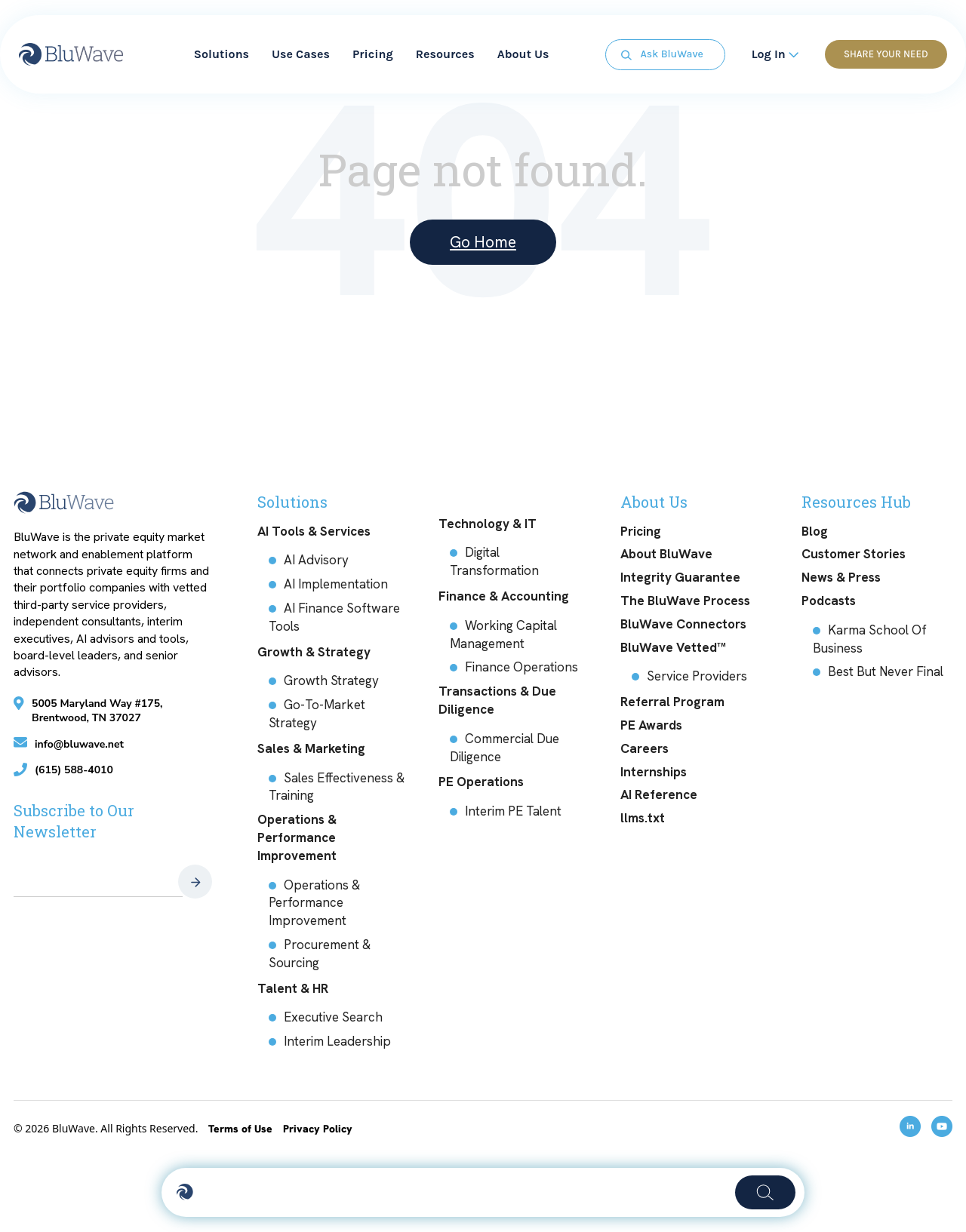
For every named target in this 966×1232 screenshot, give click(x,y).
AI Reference (658, 794)
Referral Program (672, 701)
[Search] (779, 1193)
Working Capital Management (503, 634)
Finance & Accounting (503, 596)
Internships (653, 771)
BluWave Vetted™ (673, 647)
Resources (445, 52)
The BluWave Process (685, 600)
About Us (523, 52)
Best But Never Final (885, 671)
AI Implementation (336, 584)
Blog (814, 531)
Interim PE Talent (513, 811)
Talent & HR (292, 988)
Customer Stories (853, 553)
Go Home (483, 242)
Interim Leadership (337, 1041)
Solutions (221, 52)
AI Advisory (316, 559)
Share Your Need (882, 52)
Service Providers (697, 676)
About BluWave (666, 553)
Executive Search (333, 1017)
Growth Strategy (331, 680)
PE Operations (481, 781)
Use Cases (301, 52)
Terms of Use (241, 1128)
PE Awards (651, 725)
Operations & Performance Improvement (297, 837)
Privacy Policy (317, 1128)
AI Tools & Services (314, 531)
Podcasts (828, 600)
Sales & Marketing (311, 748)
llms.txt (642, 818)
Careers (644, 748)
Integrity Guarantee (680, 577)
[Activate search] (463, 1192)
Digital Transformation (494, 561)
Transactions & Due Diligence (497, 700)
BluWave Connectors (683, 624)
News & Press (841, 577)
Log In (771, 52)
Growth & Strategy (314, 652)
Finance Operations (521, 667)
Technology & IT (487, 523)
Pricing (372, 52)
